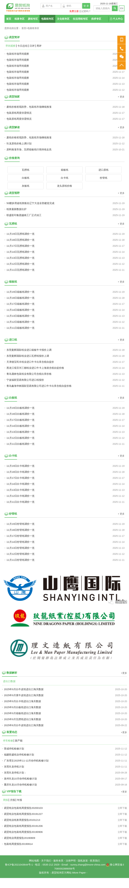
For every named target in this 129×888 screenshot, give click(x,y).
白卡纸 (64, 177)
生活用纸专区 (80, 18)
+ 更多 (121, 96)
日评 (32, 46)
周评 (39, 46)
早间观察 (11, 46)
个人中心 (116, 18)
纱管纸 (103, 177)
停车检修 (8, 740)
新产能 (18, 740)
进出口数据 (9, 681)
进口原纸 (103, 169)
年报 (19, 800)
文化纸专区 (63, 18)
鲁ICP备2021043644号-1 (19, 864)
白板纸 (25, 177)
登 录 (86, 6)
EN (121, 8)
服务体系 (58, 860)
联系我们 (95, 860)
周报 (5, 800)
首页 (8, 18)
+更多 (124, 673)
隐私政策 (83, 860)
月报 (12, 800)
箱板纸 (64, 169)
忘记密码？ (85, 11)
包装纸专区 (47, 18)
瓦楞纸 (25, 169)
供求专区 (96, 18)
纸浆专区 (19, 18)
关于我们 (46, 860)
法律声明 (71, 860)
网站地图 (34, 860)
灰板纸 (25, 185)
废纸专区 (33, 18)
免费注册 (74, 11)
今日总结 (23, 46)
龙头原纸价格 (64, 185)
